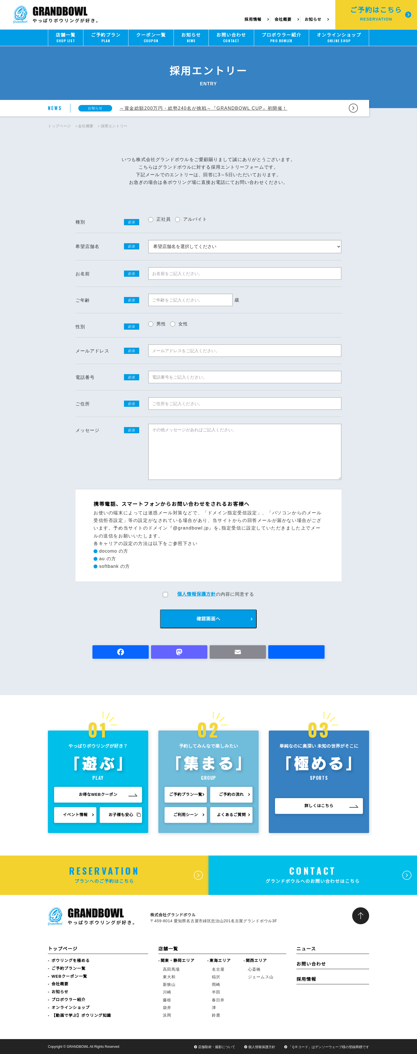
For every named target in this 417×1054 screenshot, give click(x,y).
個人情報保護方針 (196, 594)
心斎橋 (254, 969)
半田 (216, 992)
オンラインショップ (71, 1007)
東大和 (169, 977)
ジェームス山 (261, 977)
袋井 (167, 1007)
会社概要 (283, 19)
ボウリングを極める (71, 960)
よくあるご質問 (231, 817)
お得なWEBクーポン (98, 795)
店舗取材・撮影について (216, 1047)
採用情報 (254, 19)
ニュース (306, 948)
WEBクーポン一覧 (69, 976)
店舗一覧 (168, 948)
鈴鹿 (216, 1015)
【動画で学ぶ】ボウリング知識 (81, 1015)
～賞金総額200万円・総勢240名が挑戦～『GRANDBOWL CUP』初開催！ (203, 108)
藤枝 (167, 1000)
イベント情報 (75, 816)
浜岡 (167, 1015)
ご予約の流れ (231, 797)
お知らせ (313, 19)
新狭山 (169, 984)
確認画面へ (208, 619)
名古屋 (218, 969)
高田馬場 (171, 969)
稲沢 (216, 977)
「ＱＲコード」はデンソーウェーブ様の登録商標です (328, 1047)
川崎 (167, 992)
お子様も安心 (124, 816)
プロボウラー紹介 (69, 999)
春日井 (218, 1000)
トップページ (59, 126)
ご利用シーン (185, 817)
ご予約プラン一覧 (185, 797)
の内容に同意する (215, 594)
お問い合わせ (311, 964)
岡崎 (216, 984)
